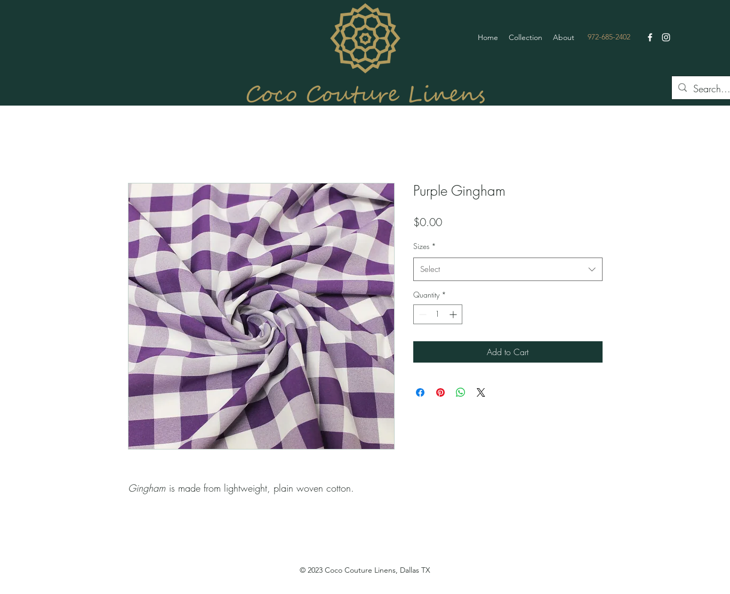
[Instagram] (666, 37)
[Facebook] (650, 37)
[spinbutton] (437, 314)
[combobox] (508, 269)
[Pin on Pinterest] (440, 392)
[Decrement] (421, 314)
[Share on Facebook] (420, 392)
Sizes (424, 246)
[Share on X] (481, 392)
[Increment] (454, 314)
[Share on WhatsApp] (460, 392)
